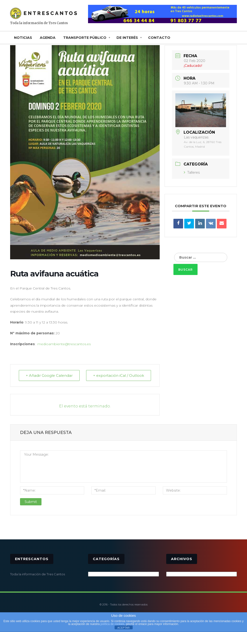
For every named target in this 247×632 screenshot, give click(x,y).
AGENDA (47, 37)
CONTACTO (159, 37)
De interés (127, 37)
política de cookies (112, 624)
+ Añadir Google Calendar (49, 375)
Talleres (192, 172)
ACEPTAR (123, 627)
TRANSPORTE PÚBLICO (84, 37)
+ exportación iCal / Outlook (118, 375)
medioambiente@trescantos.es (64, 344)
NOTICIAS (23, 37)
